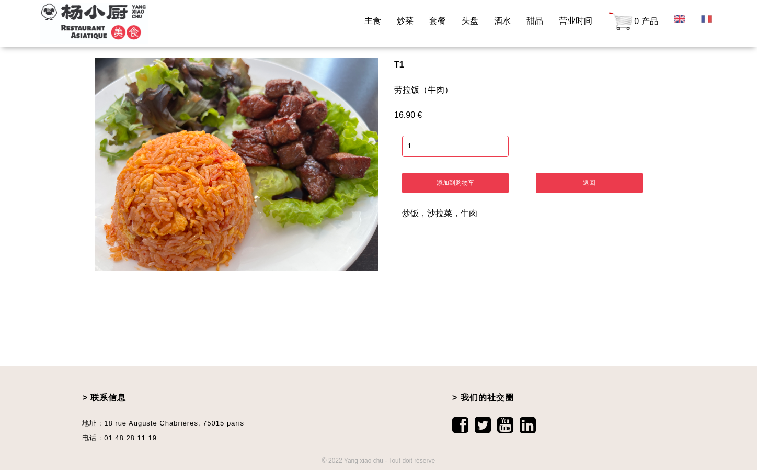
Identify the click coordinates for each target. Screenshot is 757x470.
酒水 (502, 20)
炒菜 (405, 20)
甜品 (534, 20)
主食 (372, 20)
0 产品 (633, 22)
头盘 (470, 20)
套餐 (437, 20)
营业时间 (575, 20)
